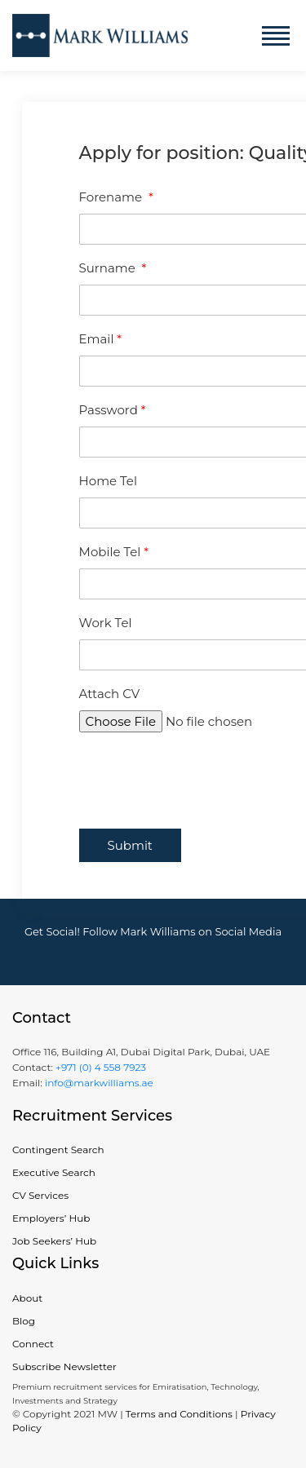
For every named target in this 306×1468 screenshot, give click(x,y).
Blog (23, 1321)
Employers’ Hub (51, 1218)
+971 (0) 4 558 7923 (100, 1067)
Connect (33, 1344)
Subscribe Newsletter (64, 1366)
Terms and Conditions (179, 1414)
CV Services (40, 1195)
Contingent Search (58, 1149)
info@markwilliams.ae (97, 1083)
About (27, 1298)
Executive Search (53, 1172)
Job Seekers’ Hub (54, 1241)
